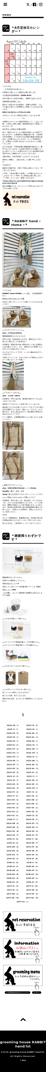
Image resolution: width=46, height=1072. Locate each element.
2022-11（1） (33, 776)
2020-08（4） (13, 823)
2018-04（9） (13, 878)
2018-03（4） (32, 878)
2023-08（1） (32, 761)
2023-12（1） (33, 757)
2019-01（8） (32, 859)
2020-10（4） (32, 819)
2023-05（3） (13, 768)
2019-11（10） (32, 839)
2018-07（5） (32, 870)
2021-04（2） (32, 808)
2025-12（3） (32, 725)
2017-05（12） (33, 898)
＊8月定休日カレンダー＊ (25, 29)
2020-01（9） (32, 835)
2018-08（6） (13, 870)
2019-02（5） (13, 859)
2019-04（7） (13, 855)
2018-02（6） (13, 882)
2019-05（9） (32, 851)
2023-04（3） (32, 768)
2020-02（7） (13, 835)
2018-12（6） (13, 862)
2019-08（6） (13, 847)
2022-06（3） (13, 784)
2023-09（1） (13, 761)
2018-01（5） (32, 882)
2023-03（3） (13, 772)
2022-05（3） (32, 784)
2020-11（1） (13, 819)
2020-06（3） (13, 827)
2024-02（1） (13, 757)
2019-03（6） (32, 855)
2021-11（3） (13, 796)
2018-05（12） (33, 874)
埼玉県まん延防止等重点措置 (14, 129)
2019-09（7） (32, 843)
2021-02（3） (32, 812)
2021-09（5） (13, 800)
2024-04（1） (13, 753)
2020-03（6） (32, 831)
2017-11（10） (32, 886)
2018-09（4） (32, 866)
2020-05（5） (32, 827)
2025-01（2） (13, 745)
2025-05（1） (13, 737)
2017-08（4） (13, 894)
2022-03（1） (32, 788)
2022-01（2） (13, 792)
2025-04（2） (32, 737)
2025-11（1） (13, 729)
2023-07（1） (13, 764)
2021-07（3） (13, 804)
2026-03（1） (13, 725)
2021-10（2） (32, 796)
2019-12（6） (13, 839)
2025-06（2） (32, 733)
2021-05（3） (13, 808)
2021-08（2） (32, 800)
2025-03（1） (13, 741)
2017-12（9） (13, 886)
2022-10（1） (13, 780)
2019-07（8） (32, 847)
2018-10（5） (13, 866)
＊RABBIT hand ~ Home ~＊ (26, 223)
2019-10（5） (13, 843)
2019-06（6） (13, 851)
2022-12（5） (13, 776)
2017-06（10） (13, 898)
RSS (24, 1060)
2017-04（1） (23, 902)
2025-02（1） (32, 741)
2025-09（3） (13, 733)
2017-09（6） (32, 890)
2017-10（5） (13, 890)
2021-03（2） (13, 812)
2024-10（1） (32, 745)
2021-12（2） (33, 792)
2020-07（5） (32, 823)
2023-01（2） (32, 772)
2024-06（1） (32, 749)
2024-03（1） (32, 753)
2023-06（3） (32, 764)
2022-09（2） (32, 780)
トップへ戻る (23, 1019)
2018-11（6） (33, 862)
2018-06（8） (13, 874)
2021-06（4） (32, 804)
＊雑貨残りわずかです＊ (26, 537)
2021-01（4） (13, 815)
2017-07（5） (32, 894)
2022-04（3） (13, 788)
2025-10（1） (32, 729)
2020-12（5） (32, 815)
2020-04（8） (13, 831)
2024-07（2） (13, 749)
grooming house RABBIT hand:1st (23, 1044)
